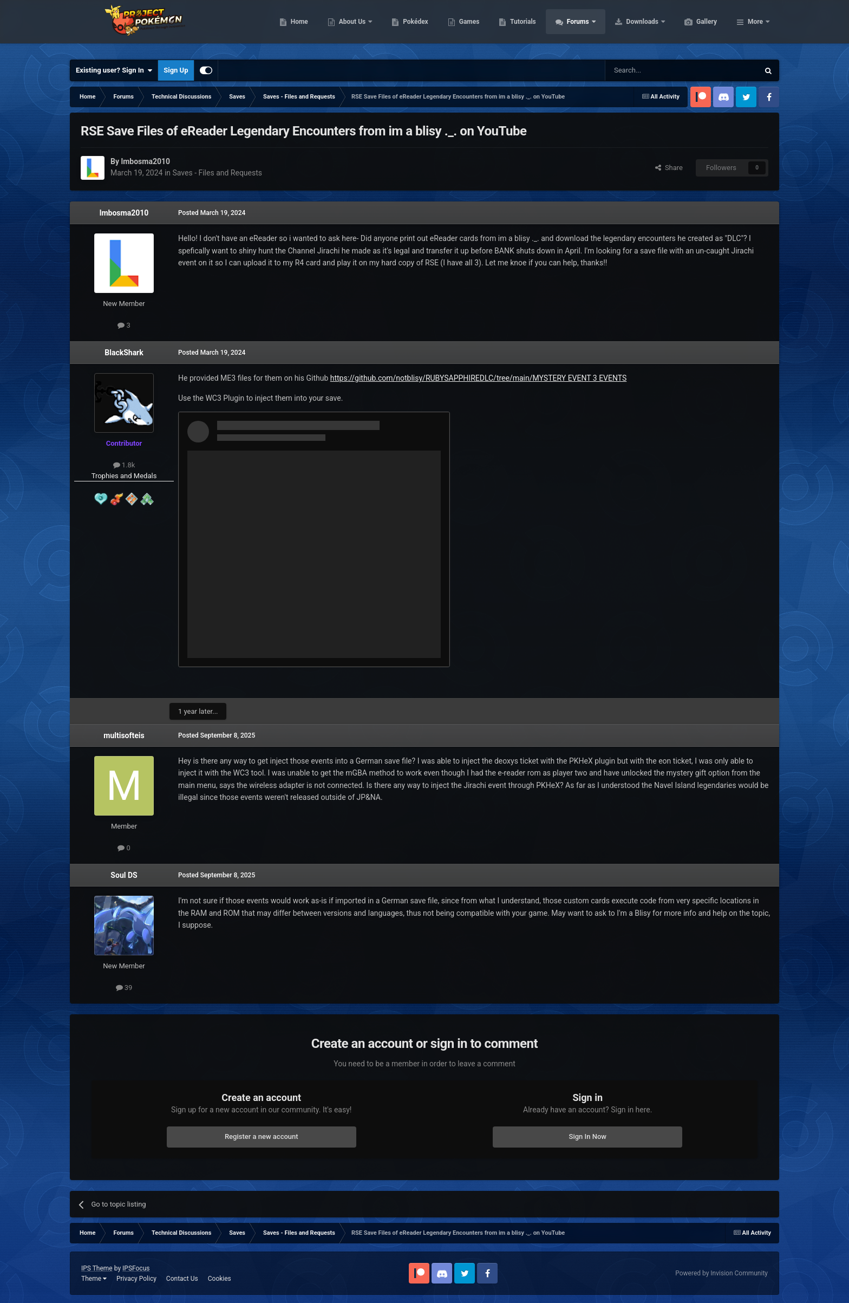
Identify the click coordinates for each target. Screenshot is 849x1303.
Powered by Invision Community (721, 1273)
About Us (404, 27)
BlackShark (124, 352)
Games (521, 27)
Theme (94, 1278)
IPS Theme (97, 1268)
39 (124, 987)
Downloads (694, 27)
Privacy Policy (136, 1278)
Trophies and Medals (124, 476)
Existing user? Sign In (114, 70)
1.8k (124, 465)
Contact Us (182, 1278)
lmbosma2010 (124, 213)
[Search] (656, 70)
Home (350, 27)
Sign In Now (587, 1136)
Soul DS (123, 875)
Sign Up (176, 70)
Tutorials (573, 27)
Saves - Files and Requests (218, 172)
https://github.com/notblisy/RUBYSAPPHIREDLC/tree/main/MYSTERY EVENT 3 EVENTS (478, 378)
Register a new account (261, 1136)
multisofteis (123, 735)
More (755, 27)
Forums (630, 27)
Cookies (219, 1278)
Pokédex (466, 27)
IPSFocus (135, 1268)
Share (669, 168)
